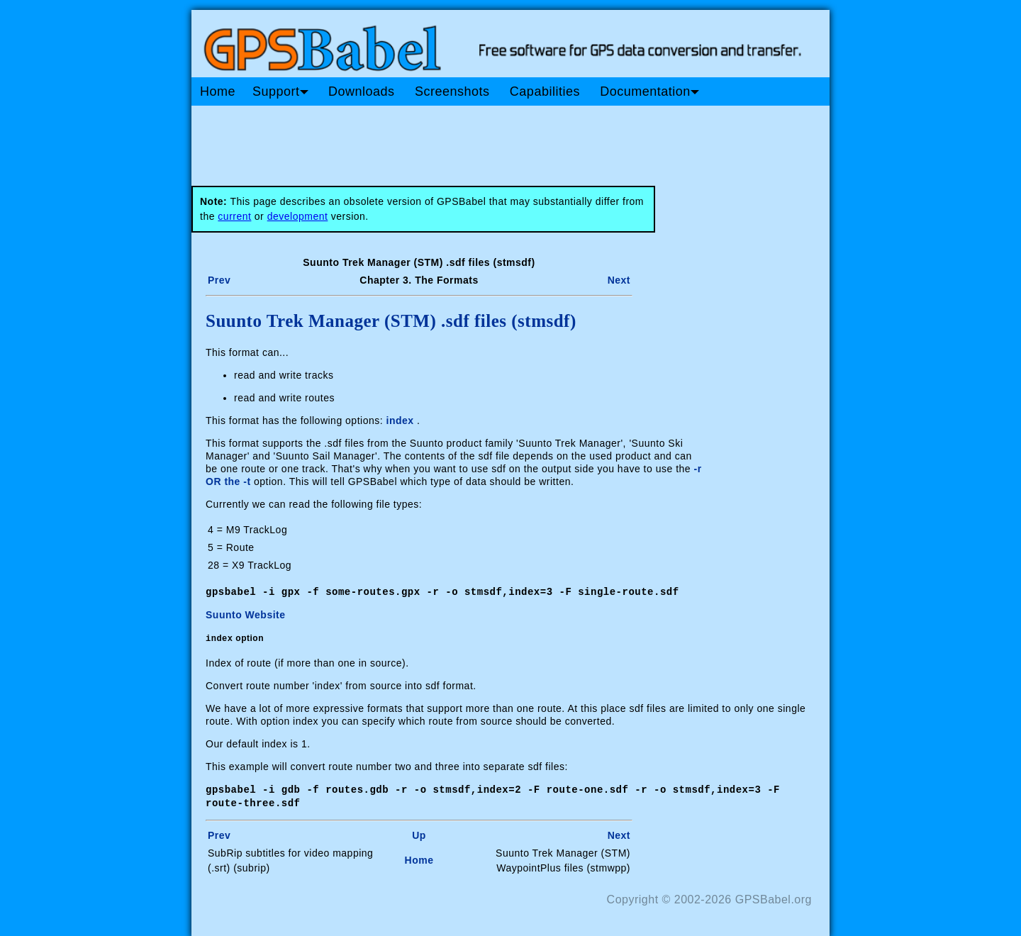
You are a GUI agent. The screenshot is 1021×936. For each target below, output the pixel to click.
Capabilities (545, 91)
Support (280, 91)
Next (619, 280)
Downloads (361, 91)
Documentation (649, 91)
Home (217, 91)
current (234, 216)
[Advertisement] (461, 140)
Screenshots (452, 91)
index (400, 420)
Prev (219, 280)
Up (419, 833)
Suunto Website (246, 614)
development (297, 216)
